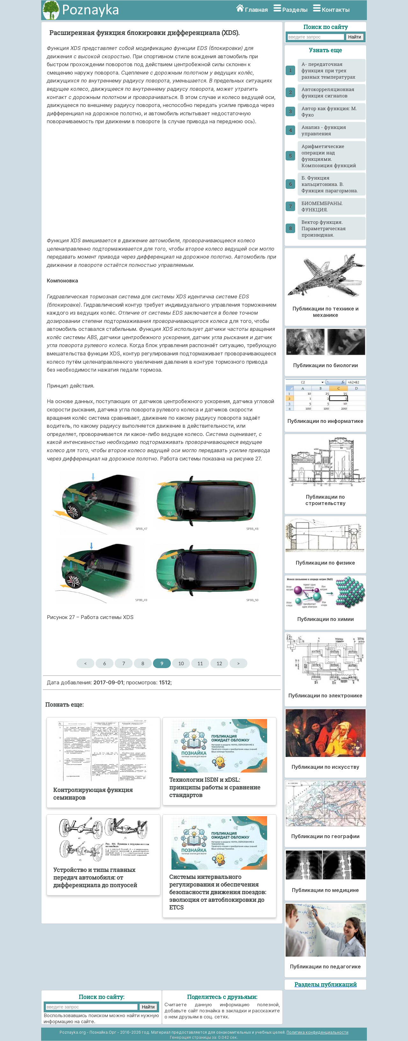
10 (181, 663)
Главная (256, 9)
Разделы (295, 9)
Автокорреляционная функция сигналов (328, 92)
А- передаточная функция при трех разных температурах (328, 70)
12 (219, 663)
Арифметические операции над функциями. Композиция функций (329, 155)
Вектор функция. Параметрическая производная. (324, 228)
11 (200, 663)
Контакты (336, 9)
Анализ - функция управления (324, 130)
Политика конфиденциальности (317, 1032)
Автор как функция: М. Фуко (329, 111)
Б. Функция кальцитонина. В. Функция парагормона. (330, 184)
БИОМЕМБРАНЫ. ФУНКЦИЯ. (322, 206)
